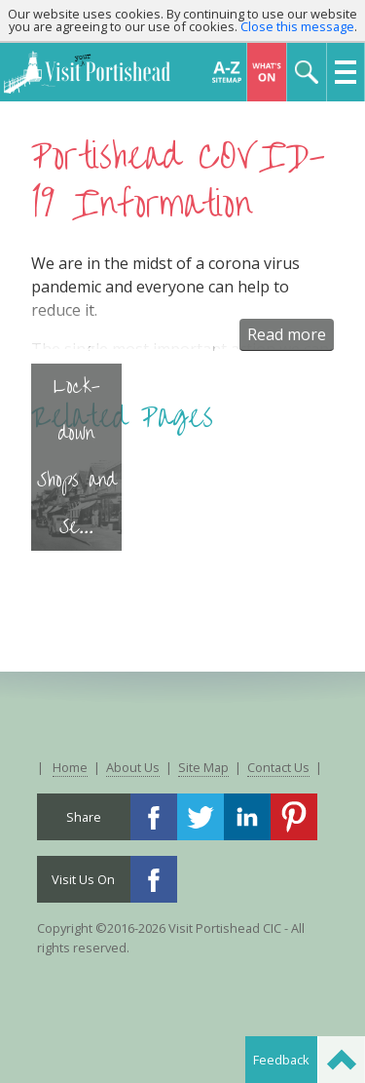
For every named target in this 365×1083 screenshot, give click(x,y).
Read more (286, 334)
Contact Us (278, 767)
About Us (133, 767)
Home (70, 767)
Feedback (281, 1059)
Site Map (203, 767)
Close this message (297, 26)
